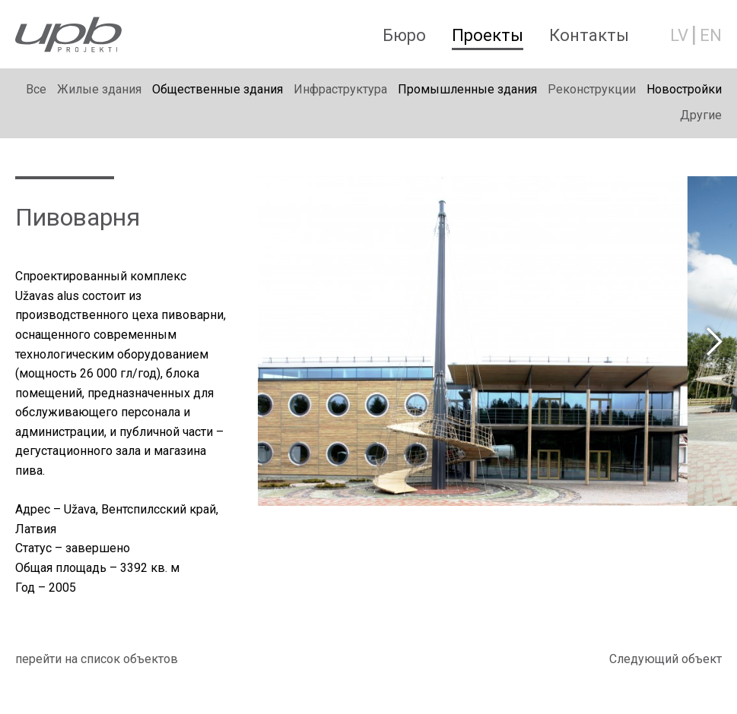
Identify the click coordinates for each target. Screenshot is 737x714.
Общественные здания (217, 89)
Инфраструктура (340, 89)
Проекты (487, 35)
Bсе (36, 89)
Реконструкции (592, 89)
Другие (701, 115)
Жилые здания (99, 89)
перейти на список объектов (96, 659)
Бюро (404, 35)
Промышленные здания (467, 89)
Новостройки (684, 89)
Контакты (589, 35)
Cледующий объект (665, 659)
